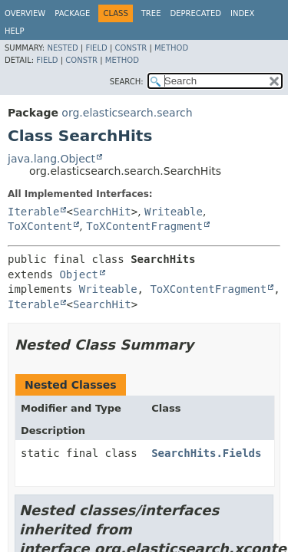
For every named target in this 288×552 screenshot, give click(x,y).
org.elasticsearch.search (126, 113)
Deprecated (195, 13)
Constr (130, 48)
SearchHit (102, 211)
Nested (62, 48)
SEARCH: (127, 81)
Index (242, 13)
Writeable (173, 211)
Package (72, 13)
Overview (25, 13)
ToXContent (40, 226)
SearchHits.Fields (206, 453)
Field (96, 48)
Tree (151, 13)
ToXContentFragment (144, 226)
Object (78, 274)
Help (14, 31)
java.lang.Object (51, 159)
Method (171, 48)
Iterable (33, 211)
